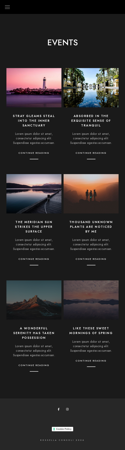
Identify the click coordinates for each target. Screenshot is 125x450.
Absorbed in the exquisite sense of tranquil (91, 120)
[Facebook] (60, 410)
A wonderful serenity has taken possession (34, 333)
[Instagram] (68, 410)
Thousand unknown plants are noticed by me (91, 226)
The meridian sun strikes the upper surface (34, 226)
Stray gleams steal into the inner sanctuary (34, 120)
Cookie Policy (63, 429)
